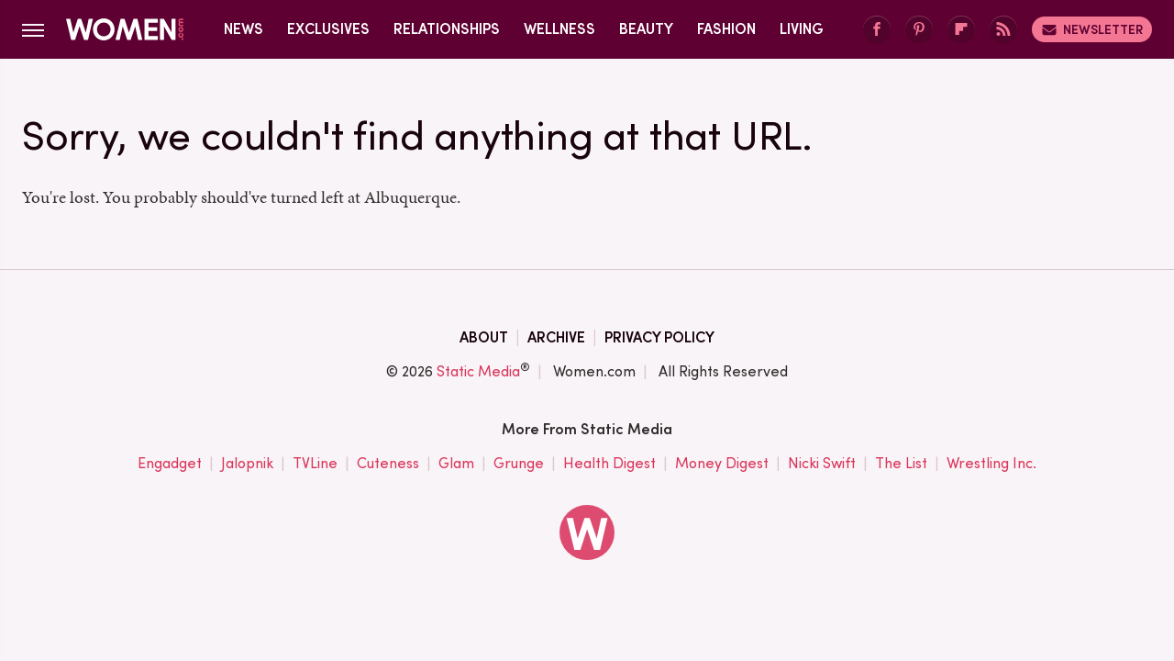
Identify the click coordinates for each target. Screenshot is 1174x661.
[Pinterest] (919, 30)
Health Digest (609, 463)
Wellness (559, 29)
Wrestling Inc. (991, 463)
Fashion (726, 29)
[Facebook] (877, 30)
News (243, 29)
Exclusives (328, 29)
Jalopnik (247, 463)
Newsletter (1092, 29)
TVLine (315, 463)
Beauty (646, 29)
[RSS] (1003, 30)
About (484, 337)
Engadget (170, 463)
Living (802, 29)
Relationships (446, 29)
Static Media (478, 371)
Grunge (518, 463)
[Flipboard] (961, 30)
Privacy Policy (659, 337)
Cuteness (388, 463)
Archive (556, 337)
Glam (456, 463)
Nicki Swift (822, 463)
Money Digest (722, 463)
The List (901, 463)
